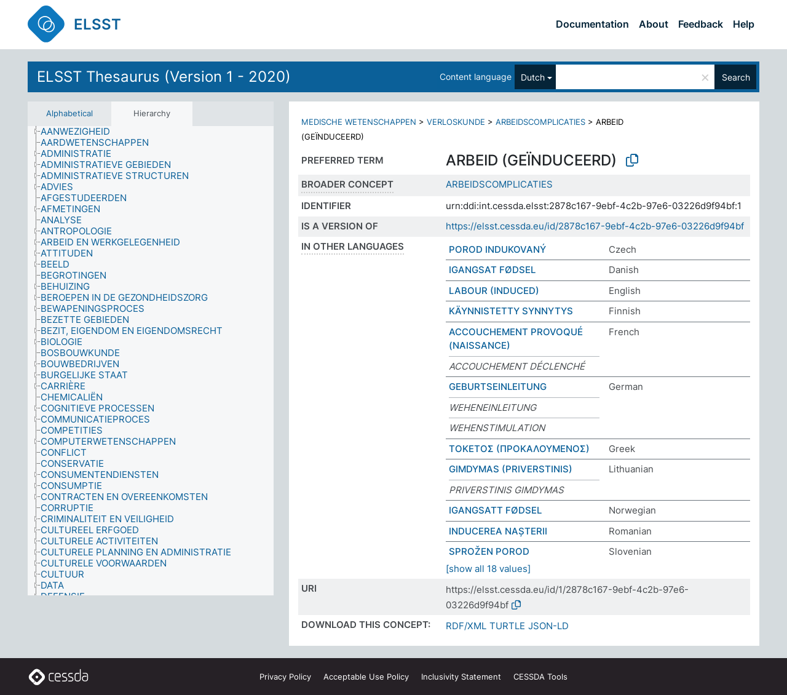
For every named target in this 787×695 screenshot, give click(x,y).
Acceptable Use (366, 676)
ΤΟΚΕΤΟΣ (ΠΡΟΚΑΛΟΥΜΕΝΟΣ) (519, 449)
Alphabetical (69, 113)
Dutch (533, 77)
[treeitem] (80, 131)
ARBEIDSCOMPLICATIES (540, 122)
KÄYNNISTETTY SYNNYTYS (511, 311)
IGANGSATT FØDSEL (495, 510)
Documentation (592, 24)
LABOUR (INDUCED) (494, 290)
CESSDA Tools (540, 676)
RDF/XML (466, 626)
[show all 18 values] (488, 568)
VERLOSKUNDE (456, 122)
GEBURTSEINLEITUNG (498, 386)
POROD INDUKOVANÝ (497, 249)
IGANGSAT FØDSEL (492, 270)
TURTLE (507, 626)
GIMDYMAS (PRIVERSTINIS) (510, 469)
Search (736, 77)
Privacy (285, 676)
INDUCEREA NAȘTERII (498, 531)
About (653, 24)
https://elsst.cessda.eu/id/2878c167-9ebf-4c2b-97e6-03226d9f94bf (595, 226)
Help (743, 24)
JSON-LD (548, 626)
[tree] (151, 360)
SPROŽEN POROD (489, 551)
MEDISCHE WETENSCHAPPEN (358, 122)
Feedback (700, 24)
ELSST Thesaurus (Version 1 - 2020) (164, 76)
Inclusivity (461, 676)
